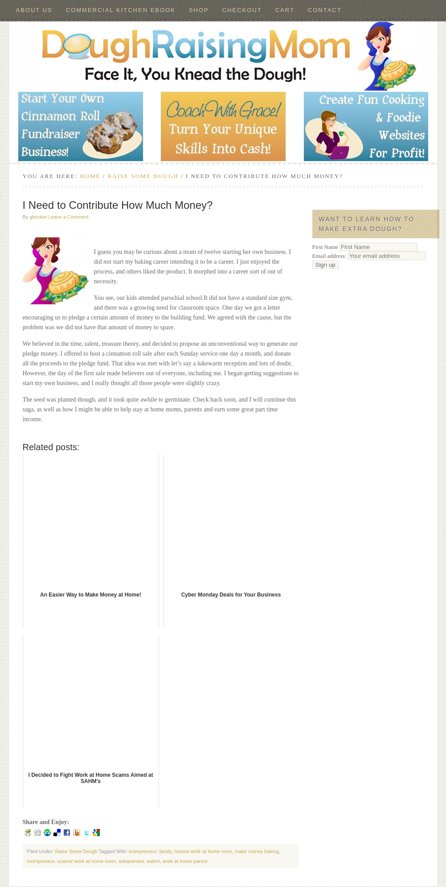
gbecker (38, 217)
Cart (285, 10)
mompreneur (41, 861)
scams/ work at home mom (86, 861)
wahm (153, 861)
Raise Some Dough (76, 851)
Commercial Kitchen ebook (121, 10)
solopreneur (131, 861)
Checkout (242, 10)
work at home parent (185, 861)
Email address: (369, 256)
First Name (325, 247)
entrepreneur (142, 851)
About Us (34, 10)
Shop (199, 10)
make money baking (256, 851)
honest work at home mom (204, 851)
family (166, 851)
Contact (325, 10)
